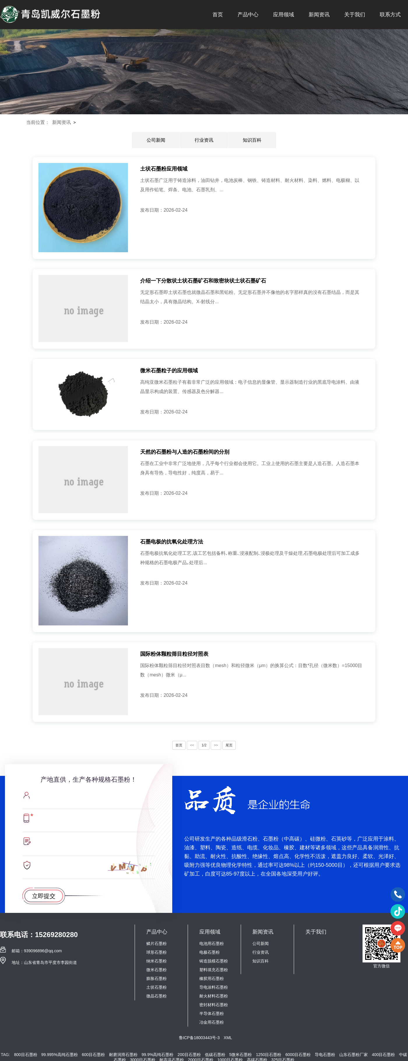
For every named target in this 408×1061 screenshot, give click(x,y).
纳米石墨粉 (156, 961)
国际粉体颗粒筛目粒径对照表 (174, 654)
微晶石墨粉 (156, 996)
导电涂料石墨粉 (213, 987)
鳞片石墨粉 (156, 943)
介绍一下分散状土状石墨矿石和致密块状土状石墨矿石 (203, 281)
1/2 (204, 745)
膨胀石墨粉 (156, 978)
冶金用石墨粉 (211, 1022)
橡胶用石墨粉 (211, 978)
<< (192, 745)
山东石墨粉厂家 (353, 1054)
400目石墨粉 (383, 1054)
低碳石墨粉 (215, 1054)
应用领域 (283, 14)
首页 (217, 14)
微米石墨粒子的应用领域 (169, 370)
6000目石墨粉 (298, 1054)
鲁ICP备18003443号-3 (200, 1037)
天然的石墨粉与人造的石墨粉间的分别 (184, 452)
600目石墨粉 (93, 1054)
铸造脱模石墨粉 (213, 961)
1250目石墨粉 (268, 1054)
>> (216, 745)
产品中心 (248, 14)
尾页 (229, 745)
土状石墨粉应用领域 (163, 169)
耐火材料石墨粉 (213, 996)
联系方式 (390, 14)
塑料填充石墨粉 (213, 969)
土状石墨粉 (156, 987)
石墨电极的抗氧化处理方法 (171, 542)
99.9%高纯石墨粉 (158, 1054)
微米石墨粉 (156, 969)
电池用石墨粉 (211, 943)
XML (228, 1037)
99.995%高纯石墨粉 (59, 1054)
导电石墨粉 (325, 1054)
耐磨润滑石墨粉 (123, 1054)
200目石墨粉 (189, 1054)
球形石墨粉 (156, 952)
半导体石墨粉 (211, 1013)
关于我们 (354, 14)
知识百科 (252, 140)
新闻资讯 (319, 14)
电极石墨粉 (209, 952)
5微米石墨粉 (240, 1054)
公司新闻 (156, 140)
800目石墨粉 (25, 1054)
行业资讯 (204, 140)
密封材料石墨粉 (213, 1004)
